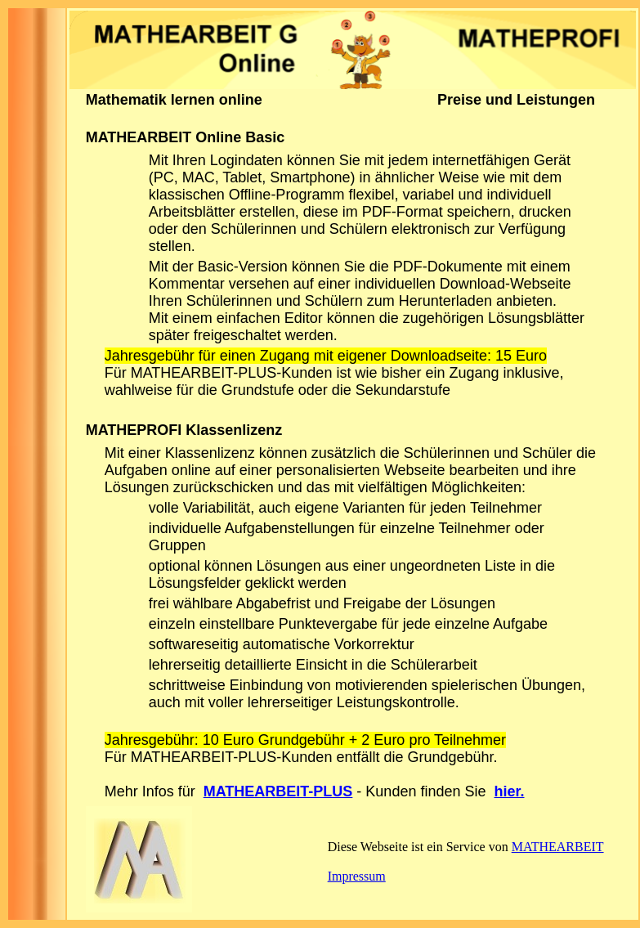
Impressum (357, 876)
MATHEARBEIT (558, 847)
